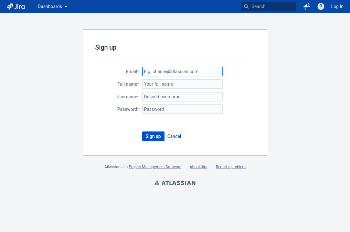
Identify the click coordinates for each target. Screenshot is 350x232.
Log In (337, 6)
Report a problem (231, 167)
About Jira (198, 167)
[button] (307, 6)
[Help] (321, 6)
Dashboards (50, 6)
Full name (127, 84)
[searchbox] (268, 6)
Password (127, 109)
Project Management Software (155, 167)
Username (127, 96)
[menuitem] (52, 6)
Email (131, 71)
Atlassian (175, 183)
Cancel (174, 136)
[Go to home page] (15, 6)
